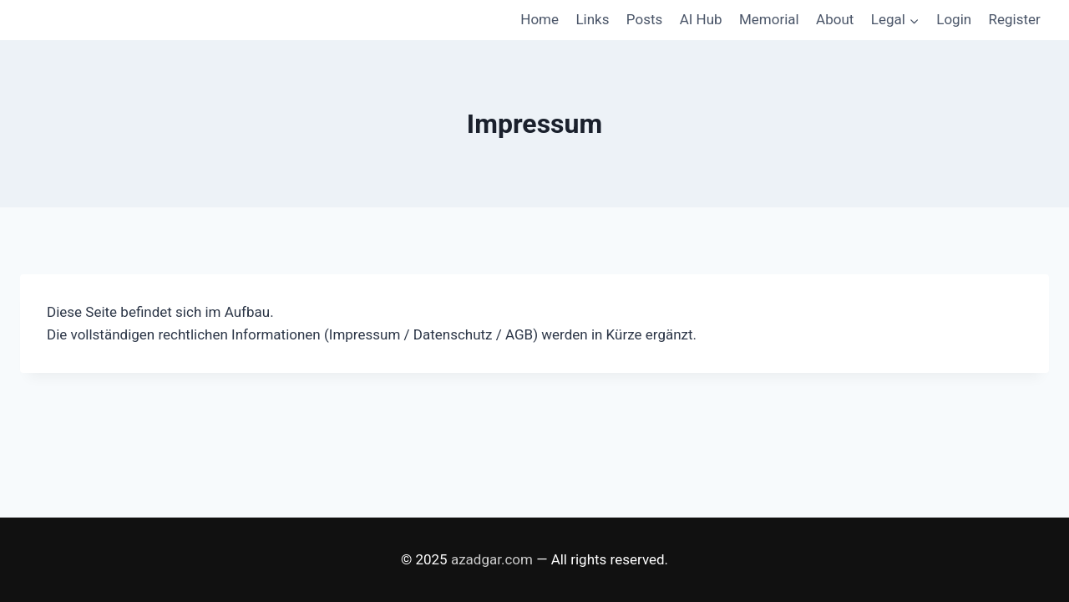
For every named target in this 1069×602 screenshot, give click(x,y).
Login (953, 19)
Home (539, 19)
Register (1015, 19)
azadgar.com (492, 559)
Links (592, 19)
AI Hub (701, 19)
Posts (644, 19)
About (835, 19)
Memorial (769, 19)
